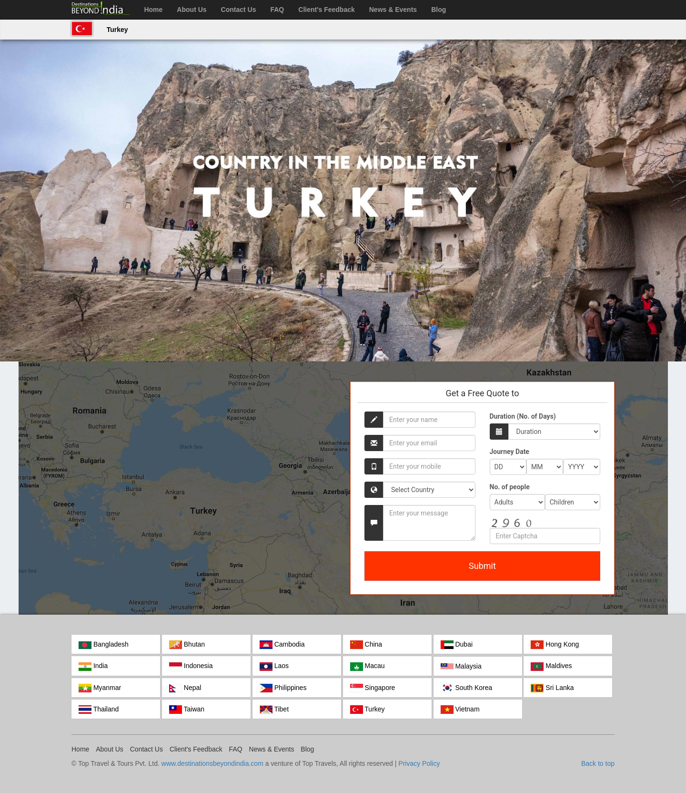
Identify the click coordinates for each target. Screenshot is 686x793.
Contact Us (238, 9)
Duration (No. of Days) (523, 416)
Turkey (117, 29)
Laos (274, 666)
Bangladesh (104, 644)
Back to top (598, 763)
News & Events (393, 9)
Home (153, 9)
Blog (438, 9)
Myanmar (100, 688)
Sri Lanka (552, 688)
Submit (482, 566)
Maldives (551, 666)
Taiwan (186, 709)
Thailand (99, 709)
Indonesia (191, 666)
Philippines (283, 688)
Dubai (457, 644)
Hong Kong (555, 644)
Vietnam (460, 709)
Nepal (185, 688)
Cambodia (282, 644)
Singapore (372, 688)
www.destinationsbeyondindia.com (212, 763)
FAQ (277, 9)
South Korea (467, 688)
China (366, 644)
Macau (367, 666)
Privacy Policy (419, 763)
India (93, 666)
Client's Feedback (326, 9)
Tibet (274, 709)
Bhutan (187, 644)
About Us (191, 9)
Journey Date (509, 451)
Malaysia (461, 666)
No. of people (510, 487)
